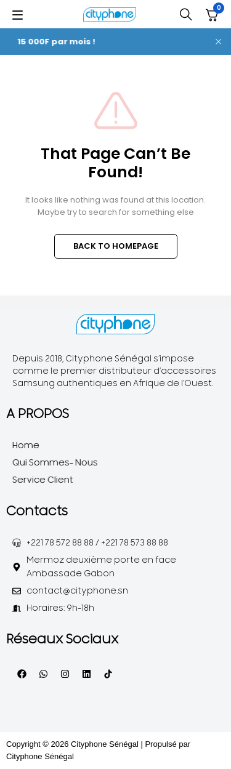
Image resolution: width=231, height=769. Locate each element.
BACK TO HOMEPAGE (115, 246)
